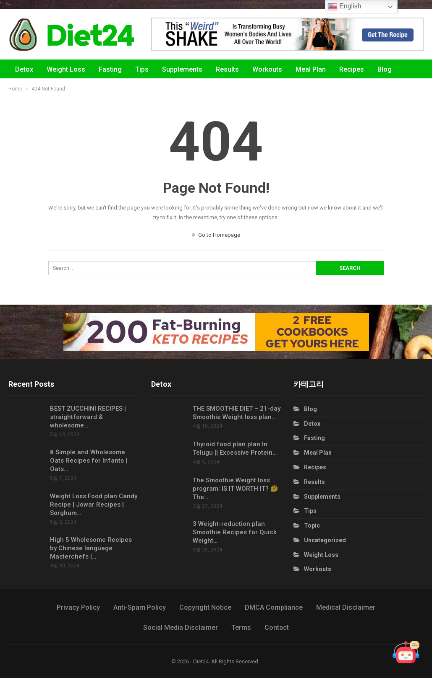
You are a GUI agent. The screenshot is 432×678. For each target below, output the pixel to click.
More (385, 69)
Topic (312, 525)
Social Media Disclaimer (180, 627)
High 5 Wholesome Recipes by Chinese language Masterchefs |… (91, 548)
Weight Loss (66, 69)
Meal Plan (311, 69)
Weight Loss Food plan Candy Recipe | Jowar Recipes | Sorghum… (93, 504)
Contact (276, 627)
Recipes (351, 69)
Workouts (267, 69)
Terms (241, 627)
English (344, 7)
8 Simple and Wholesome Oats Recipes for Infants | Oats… (88, 460)
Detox (24, 69)
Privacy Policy (78, 607)
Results (227, 69)
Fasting (110, 69)
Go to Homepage (216, 235)
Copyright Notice (205, 607)
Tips (142, 69)
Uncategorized (325, 540)
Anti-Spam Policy (139, 607)
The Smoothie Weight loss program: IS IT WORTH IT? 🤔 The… (235, 488)
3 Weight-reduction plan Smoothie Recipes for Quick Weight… (235, 532)
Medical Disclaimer (345, 607)
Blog (310, 409)
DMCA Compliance (274, 607)
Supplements (182, 69)
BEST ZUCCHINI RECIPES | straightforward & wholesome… (88, 417)
